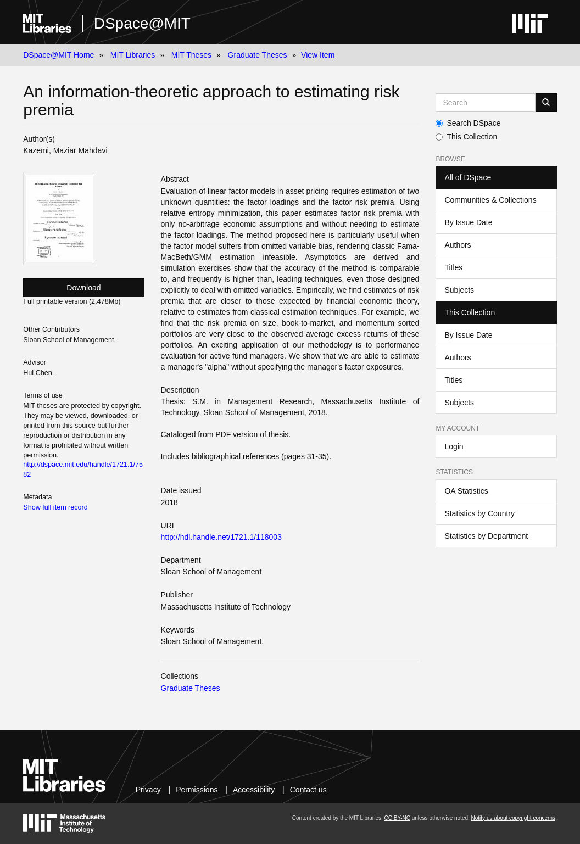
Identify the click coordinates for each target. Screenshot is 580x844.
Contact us (308, 789)
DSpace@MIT (142, 23)
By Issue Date (468, 222)
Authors (457, 245)
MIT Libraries (132, 55)
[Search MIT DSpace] (485, 102)
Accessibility (254, 789)
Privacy (148, 789)
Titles (453, 267)
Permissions (196, 789)
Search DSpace (468, 123)
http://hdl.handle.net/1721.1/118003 (221, 537)
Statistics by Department (486, 536)
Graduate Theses (257, 55)
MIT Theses (191, 55)
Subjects (459, 290)
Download (83, 287)
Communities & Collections (490, 199)
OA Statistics (466, 491)
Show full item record (55, 507)
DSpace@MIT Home (58, 55)
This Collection (466, 136)
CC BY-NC (397, 818)
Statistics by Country (479, 513)
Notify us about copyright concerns (513, 818)
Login (453, 446)
